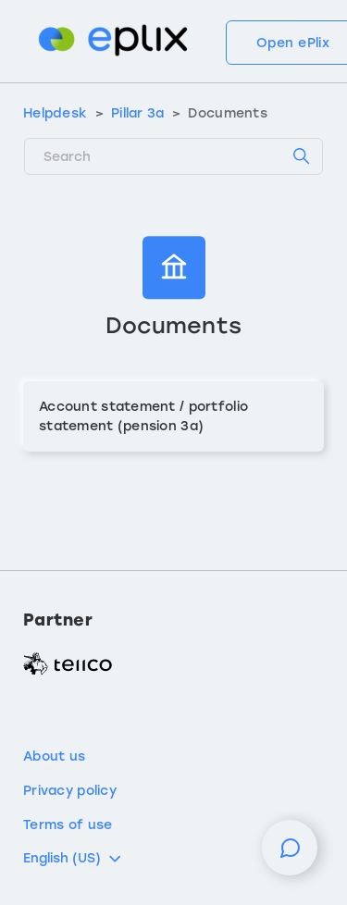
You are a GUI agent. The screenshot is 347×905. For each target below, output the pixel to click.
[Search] (173, 156)
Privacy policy (70, 791)
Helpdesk (55, 113)
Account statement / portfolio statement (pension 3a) (143, 416)
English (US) (73, 858)
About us (54, 756)
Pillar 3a (138, 113)
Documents (227, 113)
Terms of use (67, 825)
